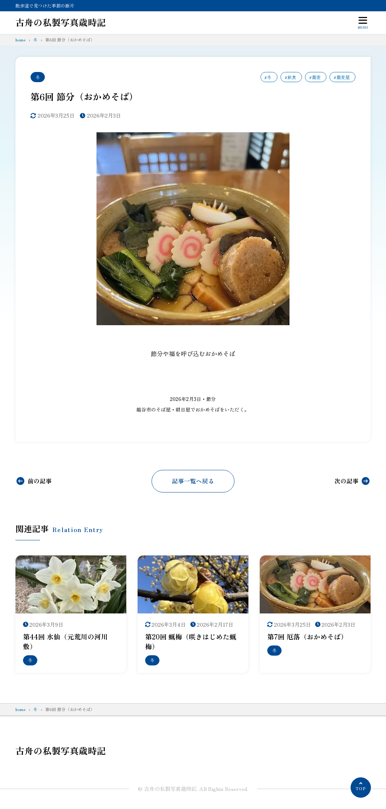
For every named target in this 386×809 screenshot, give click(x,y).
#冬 (267, 77)
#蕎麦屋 (342, 77)
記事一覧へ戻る (193, 481)
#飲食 (290, 77)
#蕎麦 (314, 77)
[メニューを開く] (363, 22)
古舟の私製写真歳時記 (60, 22)
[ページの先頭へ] (361, 787)
